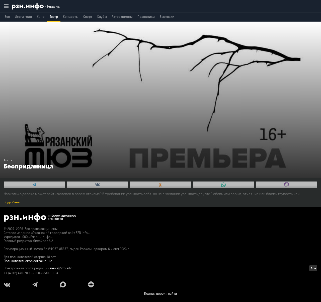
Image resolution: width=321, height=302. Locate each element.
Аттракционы (122, 17)
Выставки (167, 17)
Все (7, 17)
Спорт (87, 17)
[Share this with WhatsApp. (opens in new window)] (223, 185)
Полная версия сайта (160, 293)
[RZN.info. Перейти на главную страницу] (36, 6)
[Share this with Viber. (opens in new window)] (286, 185)
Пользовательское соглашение (28, 261)
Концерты (70, 17)
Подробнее (12, 202)
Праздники (146, 17)
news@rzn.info (61, 268)
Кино (41, 17)
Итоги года (23, 17)
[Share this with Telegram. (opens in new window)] (34, 185)
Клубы (102, 17)
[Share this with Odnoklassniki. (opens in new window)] (160, 185)
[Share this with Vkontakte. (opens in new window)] (97, 185)
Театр (54, 17)
